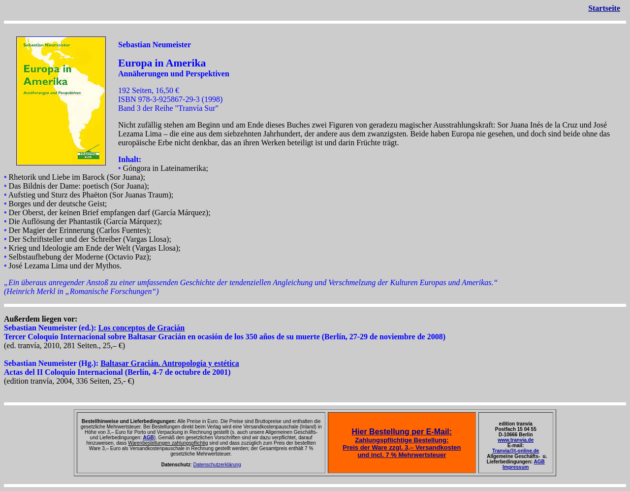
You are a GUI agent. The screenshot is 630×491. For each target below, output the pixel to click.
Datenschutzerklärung (217, 464)
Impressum (516, 467)
